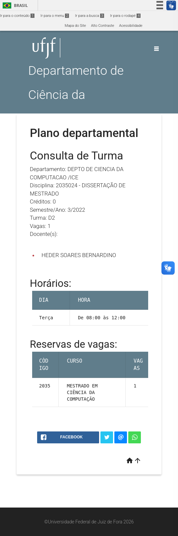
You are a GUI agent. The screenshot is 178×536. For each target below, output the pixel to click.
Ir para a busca (89, 16)
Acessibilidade (130, 25)
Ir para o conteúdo (17, 16)
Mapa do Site (75, 25)
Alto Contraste (102, 25)
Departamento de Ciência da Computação (76, 94)
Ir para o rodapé (125, 16)
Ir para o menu (54, 16)
